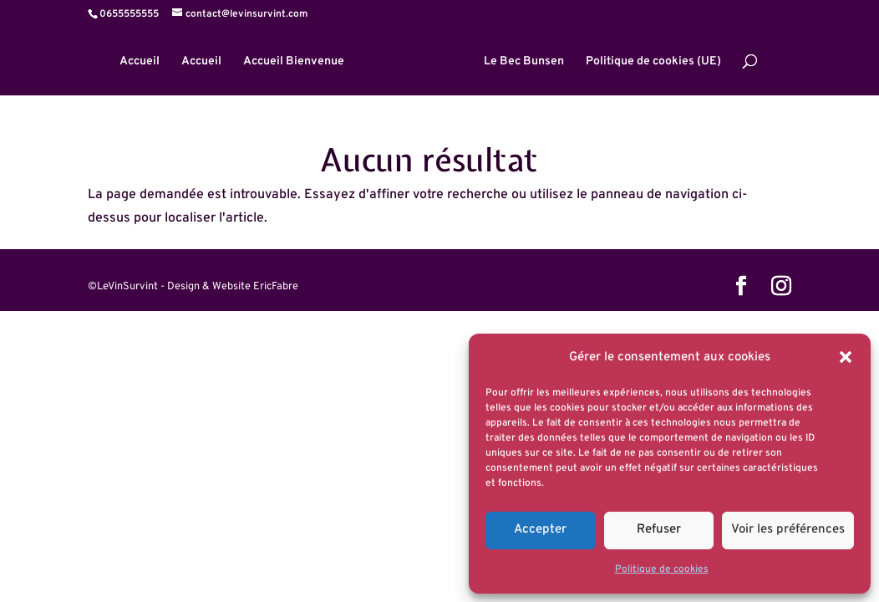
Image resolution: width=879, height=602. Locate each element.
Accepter (540, 530)
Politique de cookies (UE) (653, 62)
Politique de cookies (662, 569)
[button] (845, 357)
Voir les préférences (788, 530)
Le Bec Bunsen (524, 62)
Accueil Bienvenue (293, 62)
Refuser (659, 530)
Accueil (139, 62)
